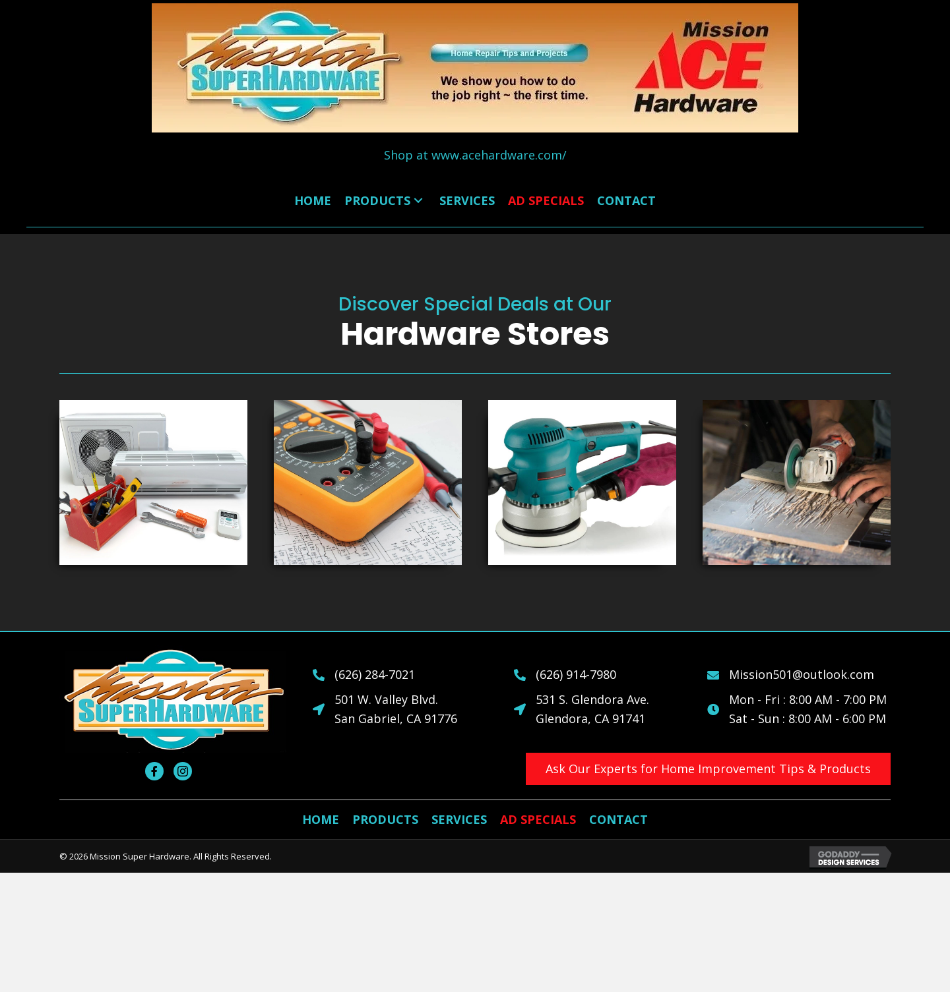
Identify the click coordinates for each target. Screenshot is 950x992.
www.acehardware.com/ (499, 155)
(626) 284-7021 (374, 674)
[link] (313, 201)
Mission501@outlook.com (801, 674)
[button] (708, 769)
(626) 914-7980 (576, 674)
